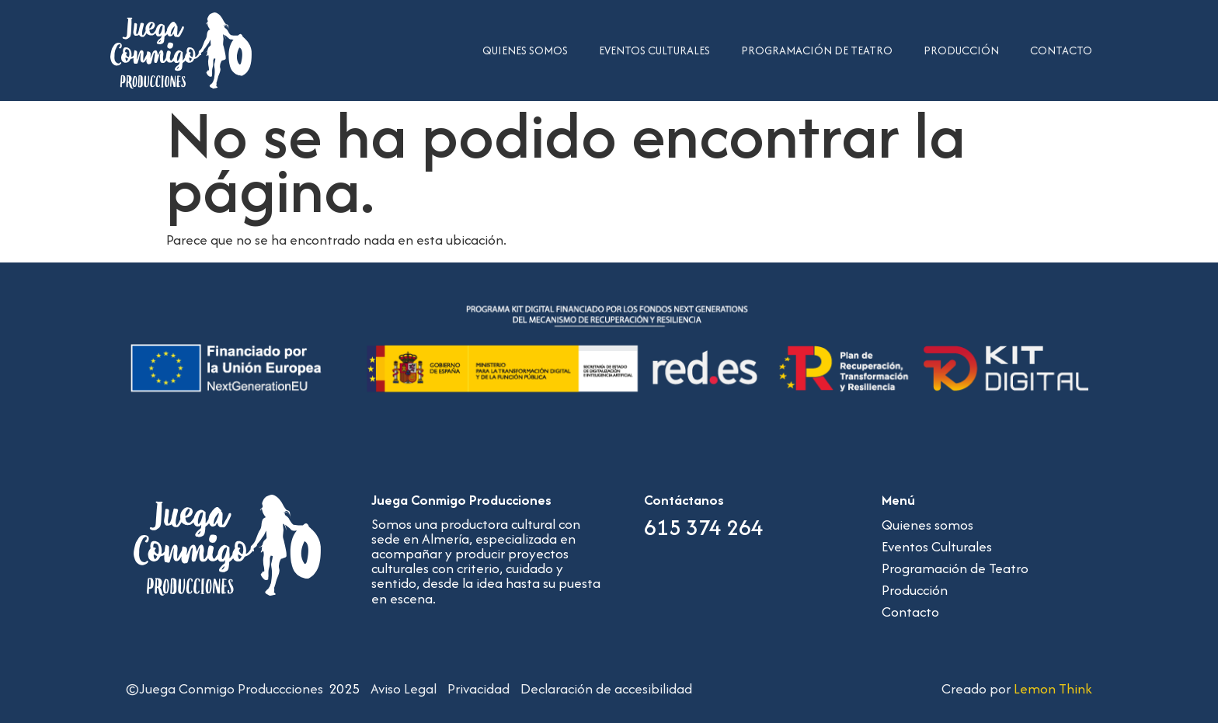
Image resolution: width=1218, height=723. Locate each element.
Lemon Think (1053, 688)
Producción (961, 50)
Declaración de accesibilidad (606, 688)
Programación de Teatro (817, 50)
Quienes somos (525, 50)
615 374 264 (704, 527)
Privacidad (478, 688)
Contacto (1061, 50)
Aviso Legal (404, 688)
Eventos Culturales (654, 50)
